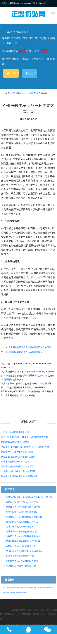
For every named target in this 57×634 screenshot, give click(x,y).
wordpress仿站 (19, 610)
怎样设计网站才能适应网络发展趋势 (23, 536)
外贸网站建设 (25, 614)
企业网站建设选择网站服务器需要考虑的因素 (30, 347)
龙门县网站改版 (7, 587)
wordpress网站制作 (21, 592)
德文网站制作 (23, 587)
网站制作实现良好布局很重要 (20, 526)
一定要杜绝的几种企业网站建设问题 (18, 471)
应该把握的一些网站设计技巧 (15, 461)
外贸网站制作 (49, 587)
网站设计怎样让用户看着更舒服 (21, 546)
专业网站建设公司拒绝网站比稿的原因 (24, 551)
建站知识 (32, 93)
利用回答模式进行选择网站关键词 (22, 561)
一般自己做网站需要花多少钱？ (16, 432)
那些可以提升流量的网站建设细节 (17, 466)
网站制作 (21, 93)
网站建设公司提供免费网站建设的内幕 (19, 476)
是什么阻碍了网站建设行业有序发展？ (24, 541)
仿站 (4, 592)
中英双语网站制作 (11, 592)
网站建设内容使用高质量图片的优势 (18, 456)
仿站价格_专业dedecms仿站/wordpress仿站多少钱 (25, 447)
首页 (13, 93)
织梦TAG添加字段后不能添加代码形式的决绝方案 (24, 437)
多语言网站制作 (40, 587)
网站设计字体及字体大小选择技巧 (17, 452)
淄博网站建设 (39, 614)
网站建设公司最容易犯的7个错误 (21, 531)
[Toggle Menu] (53, 13)
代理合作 (31, 73)
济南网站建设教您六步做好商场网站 (26, 352)
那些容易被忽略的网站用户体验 (21, 556)
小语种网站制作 (32, 587)
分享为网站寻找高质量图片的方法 (22, 521)
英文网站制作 (15, 587)
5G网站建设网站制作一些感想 (15, 442)
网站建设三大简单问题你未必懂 (21, 566)
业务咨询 (13, 73)
